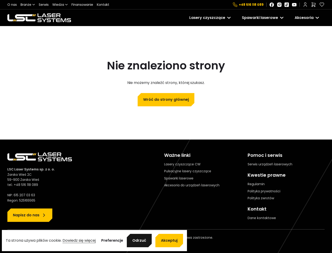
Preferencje (112, 240)
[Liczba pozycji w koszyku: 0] (313, 4)
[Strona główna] (39, 17)
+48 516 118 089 (251, 4)
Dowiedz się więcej (79, 240)
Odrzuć (139, 240)
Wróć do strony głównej (166, 99)
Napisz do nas (26, 215)
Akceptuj (169, 240)
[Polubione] (322, 4)
